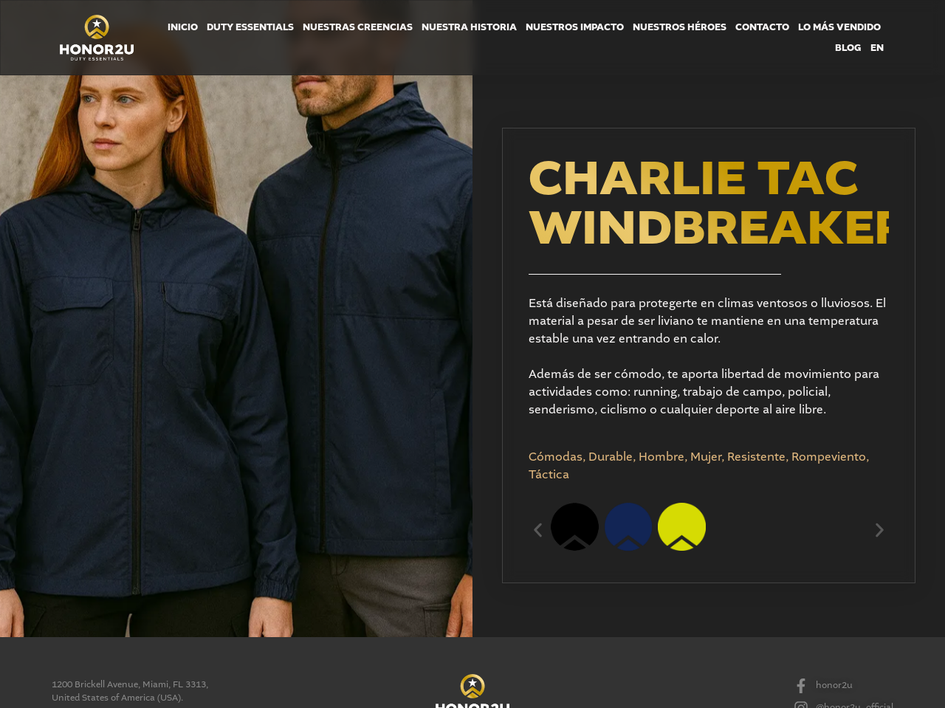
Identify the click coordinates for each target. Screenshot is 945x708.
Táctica (549, 475)
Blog (848, 48)
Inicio (183, 27)
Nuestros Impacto (575, 27)
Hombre (661, 457)
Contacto (762, 27)
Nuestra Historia (469, 27)
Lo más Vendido (839, 27)
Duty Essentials (250, 27)
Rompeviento (828, 457)
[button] (538, 529)
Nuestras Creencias (358, 27)
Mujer (705, 457)
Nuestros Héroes (679, 27)
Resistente (756, 457)
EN (877, 48)
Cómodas (556, 457)
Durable (610, 457)
